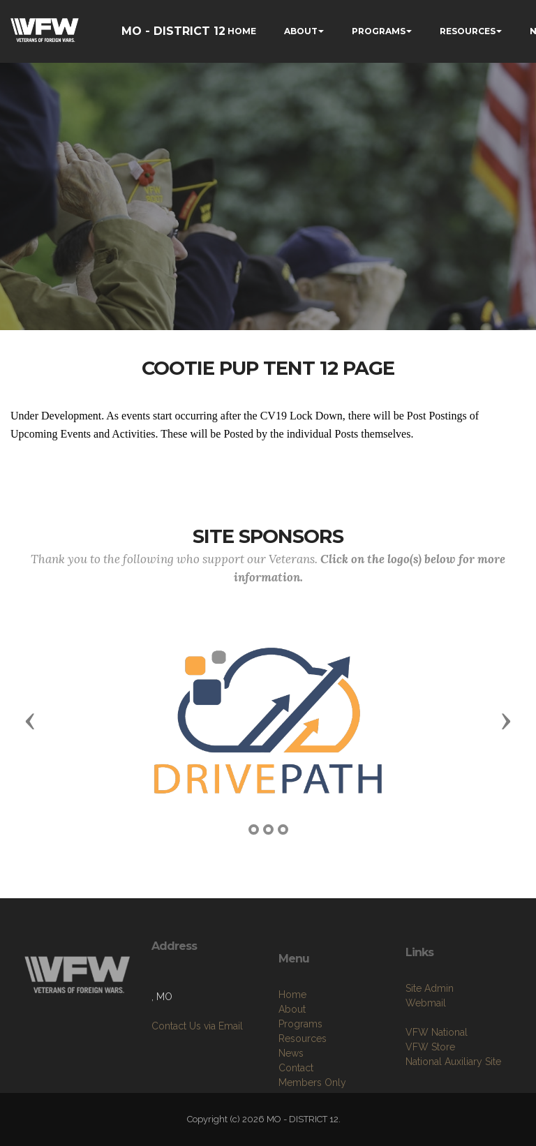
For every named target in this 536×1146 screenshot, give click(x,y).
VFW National (436, 1070)
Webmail (425, 1040)
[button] (30, 720)
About (292, 1056)
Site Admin (429, 1026)
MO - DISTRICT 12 (173, 31)
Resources (302, 1085)
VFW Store (430, 1084)
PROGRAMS (378, 31)
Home (292, 1041)
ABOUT (301, 31)
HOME (242, 31)
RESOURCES (468, 31)
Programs (300, 1070)
